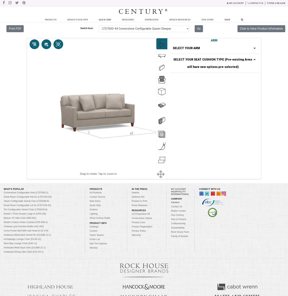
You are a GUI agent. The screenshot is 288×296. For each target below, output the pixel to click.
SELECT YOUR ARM (214, 48)
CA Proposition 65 (141, 214)
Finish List (95, 239)
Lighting (94, 213)
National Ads (138, 197)
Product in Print (139, 201)
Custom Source (97, 197)
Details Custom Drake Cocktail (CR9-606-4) (26, 222)
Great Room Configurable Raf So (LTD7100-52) (28, 197)
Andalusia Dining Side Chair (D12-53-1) (24, 252)
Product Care (138, 222)
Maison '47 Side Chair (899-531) (20, 218)
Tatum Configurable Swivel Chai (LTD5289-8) (26, 201)
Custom (93, 231)
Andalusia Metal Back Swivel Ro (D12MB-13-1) (27, 235)
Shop (227, 19)
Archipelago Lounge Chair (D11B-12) (22, 239)
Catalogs (94, 226)
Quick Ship (105, 19)
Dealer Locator (178, 211)
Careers (175, 202)
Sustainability (177, 227)
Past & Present (178, 219)
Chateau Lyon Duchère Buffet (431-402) (24, 226)
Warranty (136, 235)
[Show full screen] (161, 174)
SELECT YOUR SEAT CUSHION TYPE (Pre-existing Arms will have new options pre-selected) (214, 63)
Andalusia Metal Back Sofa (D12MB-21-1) (25, 247)
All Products (96, 192)
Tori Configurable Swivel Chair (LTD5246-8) (25, 209)
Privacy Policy (139, 231)
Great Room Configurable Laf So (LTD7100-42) (27, 205)
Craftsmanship (178, 223)
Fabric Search (97, 235)
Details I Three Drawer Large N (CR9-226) (25, 213)
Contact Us (176, 206)
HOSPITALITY (178, 191)
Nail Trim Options (98, 243)
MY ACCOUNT (178, 189)
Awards (135, 192)
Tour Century (177, 215)
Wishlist (94, 248)
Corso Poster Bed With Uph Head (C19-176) (26, 230)
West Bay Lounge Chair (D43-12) (20, 243)
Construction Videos (142, 218)
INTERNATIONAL (180, 194)
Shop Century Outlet (100, 218)
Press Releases (139, 205)
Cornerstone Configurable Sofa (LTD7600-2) (26, 192)
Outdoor (94, 209)
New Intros (95, 201)
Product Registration (142, 226)
